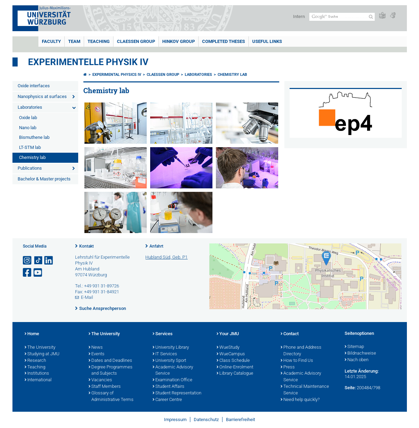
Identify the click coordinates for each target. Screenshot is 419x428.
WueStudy (228, 348)
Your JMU (228, 334)
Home (32, 334)
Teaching (99, 41)
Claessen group (136, 41)
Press (288, 367)
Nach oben (356, 360)
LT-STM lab (30, 147)
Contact (290, 334)
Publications (30, 168)
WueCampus (231, 354)
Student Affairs (168, 387)
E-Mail (87, 297)
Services (163, 334)
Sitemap (354, 347)
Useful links (267, 41)
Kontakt (86, 246)
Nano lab (27, 127)
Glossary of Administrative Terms (111, 396)
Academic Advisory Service (173, 370)
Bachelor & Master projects (44, 178)
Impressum (175, 419)
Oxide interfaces (34, 85)
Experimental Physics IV (116, 74)
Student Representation (177, 393)
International (38, 380)
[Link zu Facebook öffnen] (28, 273)
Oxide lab (28, 117)
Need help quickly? (300, 400)
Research (35, 361)
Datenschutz (206, 419)
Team (74, 41)
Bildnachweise (360, 353)
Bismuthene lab (34, 137)
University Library (171, 348)
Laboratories (30, 107)
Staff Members (105, 387)
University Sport (169, 361)
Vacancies (100, 380)
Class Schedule (233, 361)
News (96, 348)
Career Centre (167, 400)
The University (40, 348)
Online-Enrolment (235, 367)
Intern (299, 16)
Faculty (51, 41)
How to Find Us (297, 361)
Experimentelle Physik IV (88, 62)
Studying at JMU (42, 354)
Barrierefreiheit (240, 419)
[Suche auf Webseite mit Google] (342, 17)
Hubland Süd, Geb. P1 (166, 257)
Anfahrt (156, 246)
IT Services (165, 354)
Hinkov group (178, 41)
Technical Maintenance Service (305, 390)
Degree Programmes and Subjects (111, 370)
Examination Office (172, 380)
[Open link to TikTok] (38, 261)
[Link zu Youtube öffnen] (38, 273)
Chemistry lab (32, 157)
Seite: (350, 387)
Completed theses (223, 41)
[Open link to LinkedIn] (49, 261)
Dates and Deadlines (110, 361)
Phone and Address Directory (301, 351)
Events (96, 354)
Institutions (37, 374)
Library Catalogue (235, 374)
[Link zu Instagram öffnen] (28, 261)
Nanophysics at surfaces (42, 96)
